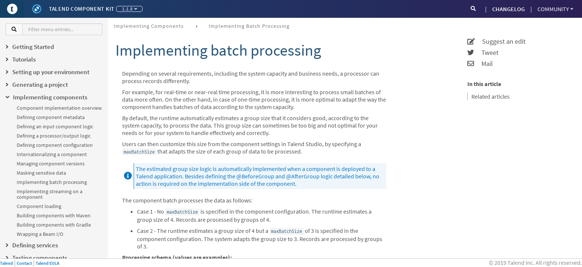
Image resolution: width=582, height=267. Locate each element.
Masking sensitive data (41, 172)
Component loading (39, 206)
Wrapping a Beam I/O (40, 234)
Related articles (490, 96)
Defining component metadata (51, 117)
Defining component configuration (55, 145)
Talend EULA (47, 263)
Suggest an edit (496, 41)
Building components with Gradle (54, 224)
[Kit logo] (36, 9)
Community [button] (555, 9)
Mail (480, 63)
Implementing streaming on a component (49, 194)
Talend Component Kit (81, 8)
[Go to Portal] (12, 9)
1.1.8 (129, 8)
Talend (6, 263)
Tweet (482, 52)
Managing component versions (51, 163)
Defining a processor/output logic (54, 135)
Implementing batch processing (52, 182)
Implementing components (149, 26)
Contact (24, 263)
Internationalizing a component (52, 154)
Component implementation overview (59, 108)
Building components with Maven (54, 215)
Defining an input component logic (55, 126)
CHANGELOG (508, 9)
